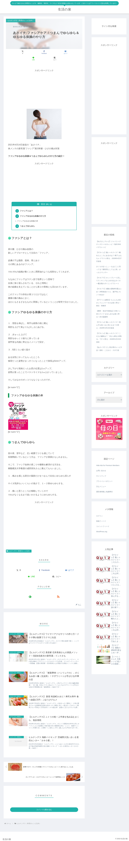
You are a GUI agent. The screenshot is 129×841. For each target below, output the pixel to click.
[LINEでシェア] (57, 52)
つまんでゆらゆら (27, 221)
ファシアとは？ (26, 205)
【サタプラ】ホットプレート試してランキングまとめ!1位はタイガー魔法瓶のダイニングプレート (108, 280)
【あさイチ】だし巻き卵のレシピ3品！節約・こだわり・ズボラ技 (109, 348)
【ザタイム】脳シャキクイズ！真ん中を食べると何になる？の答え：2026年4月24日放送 (108, 325)
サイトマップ (101, 476)
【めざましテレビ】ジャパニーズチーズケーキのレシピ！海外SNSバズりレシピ (108, 244)
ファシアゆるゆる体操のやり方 (33, 210)
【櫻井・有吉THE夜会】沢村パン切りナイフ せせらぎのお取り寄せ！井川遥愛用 (108, 314)
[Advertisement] (44, 82)
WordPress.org (101, 532)
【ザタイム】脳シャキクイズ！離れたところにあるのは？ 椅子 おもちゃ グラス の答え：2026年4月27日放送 (109, 256)
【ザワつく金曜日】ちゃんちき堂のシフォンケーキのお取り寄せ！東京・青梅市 (108, 303)
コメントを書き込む (44, 809)
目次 (43, 198)
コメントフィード (102, 526)
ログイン (99, 516)
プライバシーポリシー (104, 481)
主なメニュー (101, 486)
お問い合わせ (101, 471)
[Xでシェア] (18, 52)
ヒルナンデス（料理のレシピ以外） (19, 545)
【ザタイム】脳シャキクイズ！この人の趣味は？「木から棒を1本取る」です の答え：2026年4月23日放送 (109, 337)
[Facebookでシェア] (31, 52)
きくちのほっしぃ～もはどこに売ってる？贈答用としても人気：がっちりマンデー (108, 269)
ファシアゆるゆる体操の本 (27, 215)
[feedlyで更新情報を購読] (41, 591)
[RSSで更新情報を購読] (46, 591)
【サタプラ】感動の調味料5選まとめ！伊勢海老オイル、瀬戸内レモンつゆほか (109, 291)
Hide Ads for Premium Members (107, 465)
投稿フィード (101, 521)
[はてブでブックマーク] (44, 52)
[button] (70, 52)
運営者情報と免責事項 (104, 492)
